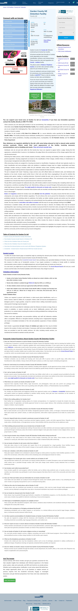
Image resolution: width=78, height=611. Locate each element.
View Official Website (47, 41)
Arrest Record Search (57, 266)
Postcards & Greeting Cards (33, 600)
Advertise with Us (46, 603)
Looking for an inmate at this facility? (35, 96)
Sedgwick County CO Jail (63, 59)
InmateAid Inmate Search (29, 260)
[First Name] (66, 22)
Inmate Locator (8, 253)
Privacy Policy (37, 603)
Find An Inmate (14, 3)
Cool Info (44, 600)
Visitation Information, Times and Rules (48, 96)
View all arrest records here (42, 147)
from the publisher (45, 194)
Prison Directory (25, 3)
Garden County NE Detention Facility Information (17, 236)
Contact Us (61, 600)
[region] (15, 12)
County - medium (35, 62)
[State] (66, 33)
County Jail (17, 7)
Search (66, 38)
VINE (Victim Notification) (64, 51)
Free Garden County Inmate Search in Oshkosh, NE (18, 239)
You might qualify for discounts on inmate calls (38, 187)
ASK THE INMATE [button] (10, 580)
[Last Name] (66, 27)
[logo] (3, 5)
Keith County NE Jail (63, 63)
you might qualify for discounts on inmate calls (21, 378)
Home (4, 7)
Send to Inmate (61, 3)
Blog (34, 2)
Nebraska (23, 7)
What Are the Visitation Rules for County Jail (16, 241)
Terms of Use (29, 603)
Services (50, 600)
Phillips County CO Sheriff (63, 74)
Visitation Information (11, 272)
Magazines (51, 2)
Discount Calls (41, 3)
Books (6, 194)
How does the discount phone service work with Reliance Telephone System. (25, 246)
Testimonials (69, 600)
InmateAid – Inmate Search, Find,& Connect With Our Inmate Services (23, 249)
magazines (14, 194)
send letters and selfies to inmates (29, 202)
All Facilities (10, 7)
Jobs (56, 600)
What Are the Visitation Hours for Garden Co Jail (17, 244)
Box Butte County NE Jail (63, 70)
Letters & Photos (17, 600)
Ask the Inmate (8, 600)
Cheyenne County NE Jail (63, 66)
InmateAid (45, 120)
